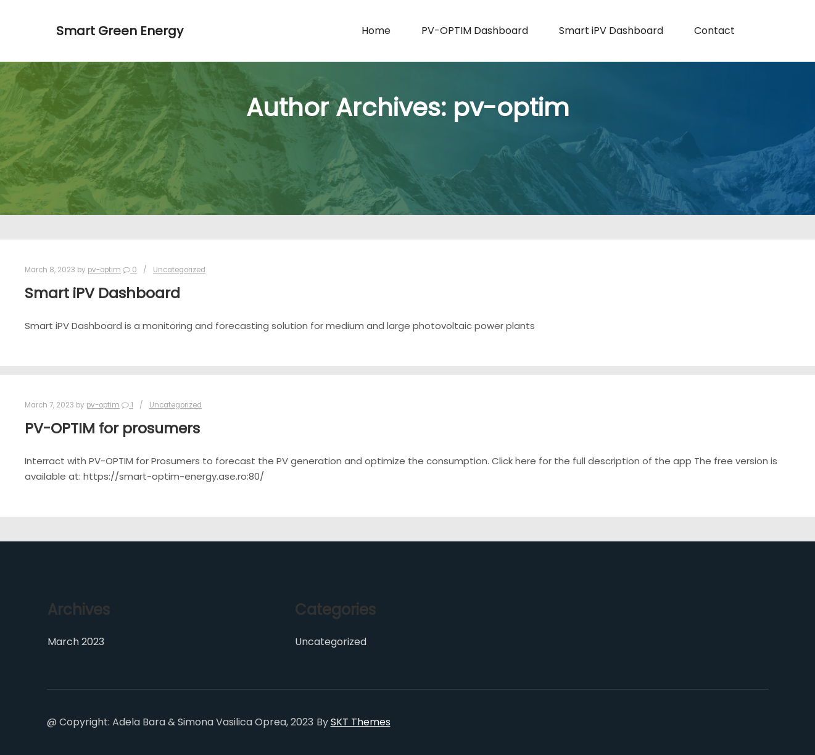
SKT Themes (361, 722)
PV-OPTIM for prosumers (112, 428)
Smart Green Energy (118, 31)
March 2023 (76, 642)
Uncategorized (179, 270)
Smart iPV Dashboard (102, 293)
